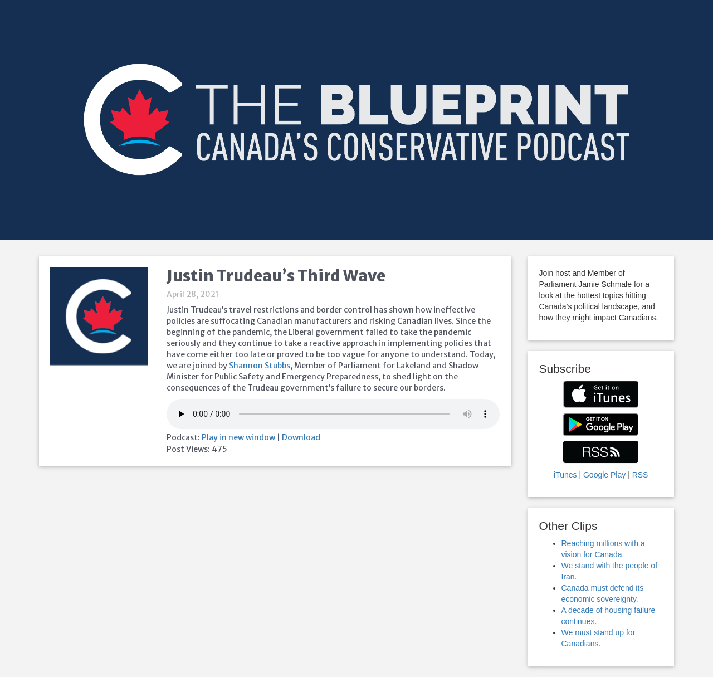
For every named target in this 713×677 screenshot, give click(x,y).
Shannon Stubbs (259, 366)
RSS (640, 474)
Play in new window (238, 437)
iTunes (565, 474)
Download (301, 437)
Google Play (604, 474)
